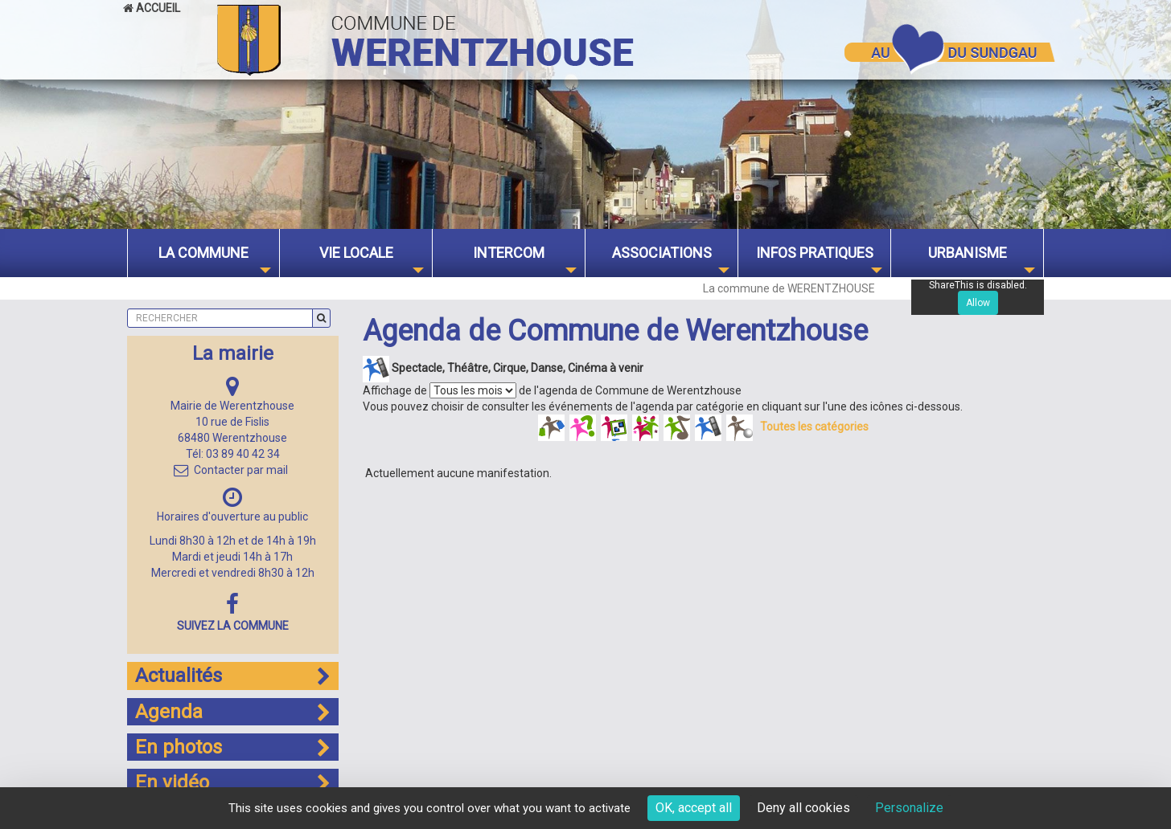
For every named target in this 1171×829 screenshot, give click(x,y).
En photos (233, 747)
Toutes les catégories (814, 426)
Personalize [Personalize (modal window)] (909, 807)
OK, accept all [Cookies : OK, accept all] (693, 807)
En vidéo (233, 782)
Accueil (151, 8)
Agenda (233, 711)
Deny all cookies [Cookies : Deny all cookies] (803, 807)
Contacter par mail (231, 470)
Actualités (233, 675)
